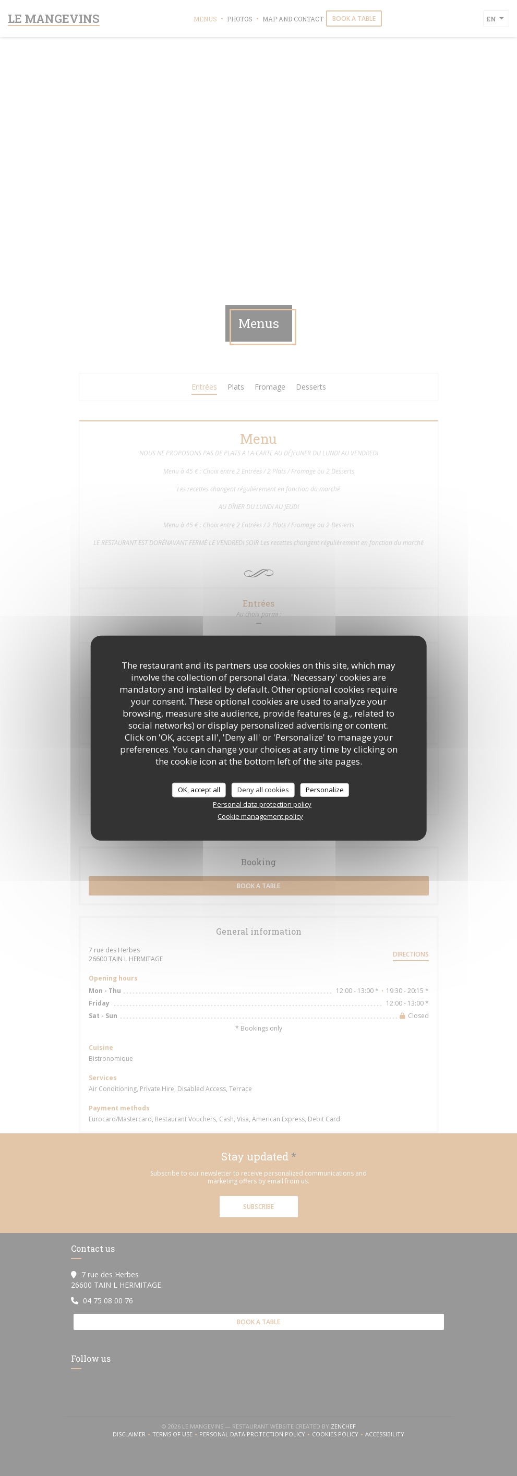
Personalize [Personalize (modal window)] (325, 789)
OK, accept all (199, 789)
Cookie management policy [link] (260, 815)
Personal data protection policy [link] (262, 803)
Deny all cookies (263, 789)
